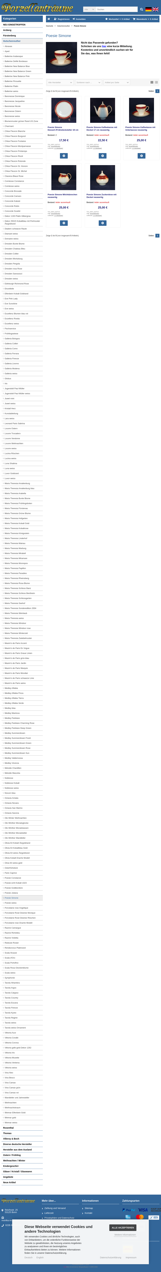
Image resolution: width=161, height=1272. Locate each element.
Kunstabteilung (11, 413)
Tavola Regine (11, 1018)
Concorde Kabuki (12, 201)
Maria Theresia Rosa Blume (17, 583)
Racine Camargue (13, 928)
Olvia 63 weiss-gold (13, 863)
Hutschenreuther (12, 41)
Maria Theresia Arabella (15, 493)
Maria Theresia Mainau (15, 543)
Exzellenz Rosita (12, 318)
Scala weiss (10, 973)
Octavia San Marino (13, 808)
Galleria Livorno (12, 363)
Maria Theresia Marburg (15, 548)
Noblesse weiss (12, 788)
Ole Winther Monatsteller (16, 833)
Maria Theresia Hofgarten (16, 518)
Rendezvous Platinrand (15, 948)
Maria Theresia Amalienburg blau (19, 488)
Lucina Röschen (12, 453)
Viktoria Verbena (12, 1062)
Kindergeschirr (11, 1166)
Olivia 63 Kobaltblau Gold (16, 848)
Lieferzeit (48, 1213)
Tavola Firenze (11, 1008)
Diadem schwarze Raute (16, 229)
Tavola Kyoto (10, 1013)
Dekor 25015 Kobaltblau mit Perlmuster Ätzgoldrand (22, 222)
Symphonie (10, 978)
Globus (8, 378)
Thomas (7, 1133)
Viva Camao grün (12, 1087)
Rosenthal (8, 1128)
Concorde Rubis (12, 206)
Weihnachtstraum (12, 1107)
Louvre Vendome (12, 438)
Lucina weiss (10, 458)
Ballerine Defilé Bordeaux (16, 61)
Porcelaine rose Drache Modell (18, 923)
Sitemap (87, 1208)
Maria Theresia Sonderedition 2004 (20, 608)
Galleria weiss (11, 373)
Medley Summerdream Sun (17, 753)
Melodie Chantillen (13, 768)
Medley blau (10, 708)
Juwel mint (9, 398)
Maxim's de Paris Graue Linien (18, 653)
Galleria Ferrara (12, 353)
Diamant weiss (11, 234)
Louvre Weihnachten (14, 443)
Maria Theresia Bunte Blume (17, 498)
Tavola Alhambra (12, 983)
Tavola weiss (10, 1023)
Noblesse (9, 778)
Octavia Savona (12, 813)
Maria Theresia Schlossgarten (18, 598)
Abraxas (8, 46)
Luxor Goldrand (12, 473)
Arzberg (7, 30)
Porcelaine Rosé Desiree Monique (20, 913)
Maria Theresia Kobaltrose (16, 528)
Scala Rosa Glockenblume (16, 968)
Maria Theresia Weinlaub (16, 613)
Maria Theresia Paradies (16, 573)
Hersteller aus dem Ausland (17, 1149)
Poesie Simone (11, 898)
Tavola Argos (10, 988)
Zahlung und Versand (54, 1208)
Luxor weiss (10, 478)
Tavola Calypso (11, 993)
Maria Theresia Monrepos (16, 563)
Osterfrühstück (11, 868)
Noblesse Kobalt (12, 783)
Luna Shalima (11, 463)
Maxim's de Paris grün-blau (17, 658)
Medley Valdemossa (14, 758)
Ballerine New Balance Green (18, 71)
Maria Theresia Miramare (16, 558)
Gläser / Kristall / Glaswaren (17, 1171)
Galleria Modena (12, 368)
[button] (89, 9)
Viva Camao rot (12, 1092)
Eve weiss (9, 308)
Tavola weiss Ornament (15, 1028)
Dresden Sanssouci (13, 273)
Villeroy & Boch (11, 1138)
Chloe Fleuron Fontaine (15, 141)
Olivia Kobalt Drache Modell (17, 858)
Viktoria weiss (11, 1067)
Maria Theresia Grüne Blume (18, 513)
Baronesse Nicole (13, 106)
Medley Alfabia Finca (14, 693)
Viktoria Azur (10, 1033)
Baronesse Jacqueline (15, 101)
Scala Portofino (11, 963)
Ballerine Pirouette (13, 81)
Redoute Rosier (12, 943)
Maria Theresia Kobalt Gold (17, 523)
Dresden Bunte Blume (14, 244)
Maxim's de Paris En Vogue (17, 648)
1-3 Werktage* (58, 148)
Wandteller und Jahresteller (17, 1097)
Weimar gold (10, 1117)
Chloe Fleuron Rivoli (14, 156)
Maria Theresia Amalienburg (17, 483)
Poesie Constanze (13, 878)
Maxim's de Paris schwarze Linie (19, 678)
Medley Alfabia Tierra (14, 698)
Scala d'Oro (10, 958)
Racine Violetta (11, 938)
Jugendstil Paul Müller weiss (17, 393)
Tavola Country (11, 998)
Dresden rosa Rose (13, 268)
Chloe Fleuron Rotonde (15, 161)
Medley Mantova (12, 713)
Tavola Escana (11, 1003)
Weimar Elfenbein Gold (15, 1112)
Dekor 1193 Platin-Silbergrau (18, 216)
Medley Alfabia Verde (14, 703)
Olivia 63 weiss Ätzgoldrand (17, 853)
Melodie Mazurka (12, 773)
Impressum (131, 1257)
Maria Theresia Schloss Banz (18, 588)
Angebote (8, 1177)
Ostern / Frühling (12, 1155)
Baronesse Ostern (13, 111)
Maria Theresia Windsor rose (18, 628)
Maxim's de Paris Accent (16, 643)
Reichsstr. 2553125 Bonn (10, 1211)
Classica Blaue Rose (14, 176)
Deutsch (29, 1257)
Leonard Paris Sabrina (15, 423)
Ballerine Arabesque (14, 56)
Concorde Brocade (13, 191)
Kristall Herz (10, 408)
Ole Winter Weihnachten (16, 818)
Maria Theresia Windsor (15, 623)
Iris (6, 383)
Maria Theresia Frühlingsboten (18, 503)
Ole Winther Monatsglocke (16, 823)
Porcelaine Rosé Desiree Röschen (20, 918)
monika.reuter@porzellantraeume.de (20, 1219)
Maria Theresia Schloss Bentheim (20, 593)
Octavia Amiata (11, 798)
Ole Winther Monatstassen (16, 828)
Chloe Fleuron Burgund (15, 136)
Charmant (9, 126)
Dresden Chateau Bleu (15, 249)
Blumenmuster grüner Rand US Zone (21, 121)
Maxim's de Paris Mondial (16, 673)
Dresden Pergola (12, 263)
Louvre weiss (11, 448)
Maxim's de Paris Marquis (16, 668)
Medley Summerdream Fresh (18, 738)
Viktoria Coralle (11, 1038)
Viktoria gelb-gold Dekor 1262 (18, 1048)
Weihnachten (11, 1102)
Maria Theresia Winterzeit (16, 633)
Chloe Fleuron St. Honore (16, 166)
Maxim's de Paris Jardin (15, 663)
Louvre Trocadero (13, 433)
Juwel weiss (10, 403)
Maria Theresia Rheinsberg (17, 578)
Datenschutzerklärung (110, 1257)
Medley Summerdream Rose (17, 748)
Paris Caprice (11, 873)
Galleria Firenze (12, 358)
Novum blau (10, 793)
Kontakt (87, 1213)
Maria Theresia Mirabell (15, 553)
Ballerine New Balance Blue (17, 66)
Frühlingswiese (11, 333)
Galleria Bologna (12, 338)
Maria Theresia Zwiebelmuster (18, 638)
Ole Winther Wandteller (15, 838)
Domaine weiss (11, 239)
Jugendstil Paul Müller (14, 388)
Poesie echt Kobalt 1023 (16, 883)
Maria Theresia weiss (14, 618)
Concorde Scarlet (12, 211)
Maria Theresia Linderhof (16, 538)
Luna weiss (10, 468)
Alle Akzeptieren (123, 1227)
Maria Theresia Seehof (15, 603)
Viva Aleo (9, 1072)
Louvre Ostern (11, 428)
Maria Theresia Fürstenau (16, 508)
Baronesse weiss (12, 116)
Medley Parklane (12, 718)
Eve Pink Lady (11, 298)
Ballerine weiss (11, 91)
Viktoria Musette (12, 1057)
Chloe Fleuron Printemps (16, 151)
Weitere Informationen (125, 1234)
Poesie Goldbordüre (14, 888)
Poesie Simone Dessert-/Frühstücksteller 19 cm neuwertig (63, 130)
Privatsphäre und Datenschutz (58, 1218)
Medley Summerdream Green (18, 743)
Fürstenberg (9, 35)
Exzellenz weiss (12, 323)
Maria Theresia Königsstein (17, 533)
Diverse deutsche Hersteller (17, 1144)
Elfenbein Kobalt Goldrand (16, 293)
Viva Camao (10, 1082)
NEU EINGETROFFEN (14, 24)
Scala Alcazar (11, 953)
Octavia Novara (12, 803)
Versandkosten (55, 146)
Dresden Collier (12, 253)
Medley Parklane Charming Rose (19, 723)
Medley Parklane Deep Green (18, 728)
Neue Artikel (9, 1182)
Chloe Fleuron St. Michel (16, 171)
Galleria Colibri (11, 343)
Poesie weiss (11, 903)
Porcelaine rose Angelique (16, 908)
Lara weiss (9, 418)
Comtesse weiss (12, 186)
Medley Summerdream (15, 733)
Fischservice (10, 328)
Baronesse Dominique (15, 96)
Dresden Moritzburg (13, 258)
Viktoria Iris (10, 1052)
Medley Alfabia (11, 688)
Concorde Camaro (13, 196)
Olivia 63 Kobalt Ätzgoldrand (17, 843)
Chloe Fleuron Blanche (15, 131)
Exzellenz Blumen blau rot (16, 313)
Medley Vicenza (12, 763)
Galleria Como (11, 348)
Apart (7, 51)
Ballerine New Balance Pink (17, 76)
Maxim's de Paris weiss (15, 683)
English (40, 1257)
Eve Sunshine (11, 303)
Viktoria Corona (12, 1043)
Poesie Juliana (11, 893)
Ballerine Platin (11, 86)
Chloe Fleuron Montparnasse (18, 146)
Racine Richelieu (12, 933)
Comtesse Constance (14, 181)
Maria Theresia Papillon (15, 568)
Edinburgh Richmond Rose (17, 283)
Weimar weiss (11, 1122)
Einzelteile (9, 288)
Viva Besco (10, 1077)
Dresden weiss (11, 278)
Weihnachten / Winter (14, 1160)
